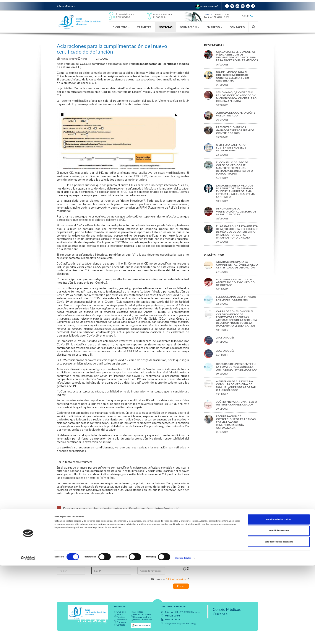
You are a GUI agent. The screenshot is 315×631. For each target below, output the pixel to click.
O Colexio (121, 27)
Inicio (61, 6)
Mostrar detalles (183, 624)
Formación (189, 27)
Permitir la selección (279, 596)
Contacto (237, 27)
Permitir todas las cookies (278, 585)
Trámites (144, 27)
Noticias (70, 6)
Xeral (82, 58)
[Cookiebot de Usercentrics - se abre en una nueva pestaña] (28, 624)
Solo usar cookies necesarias (279, 607)
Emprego (214, 27)
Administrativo (67, 58)
